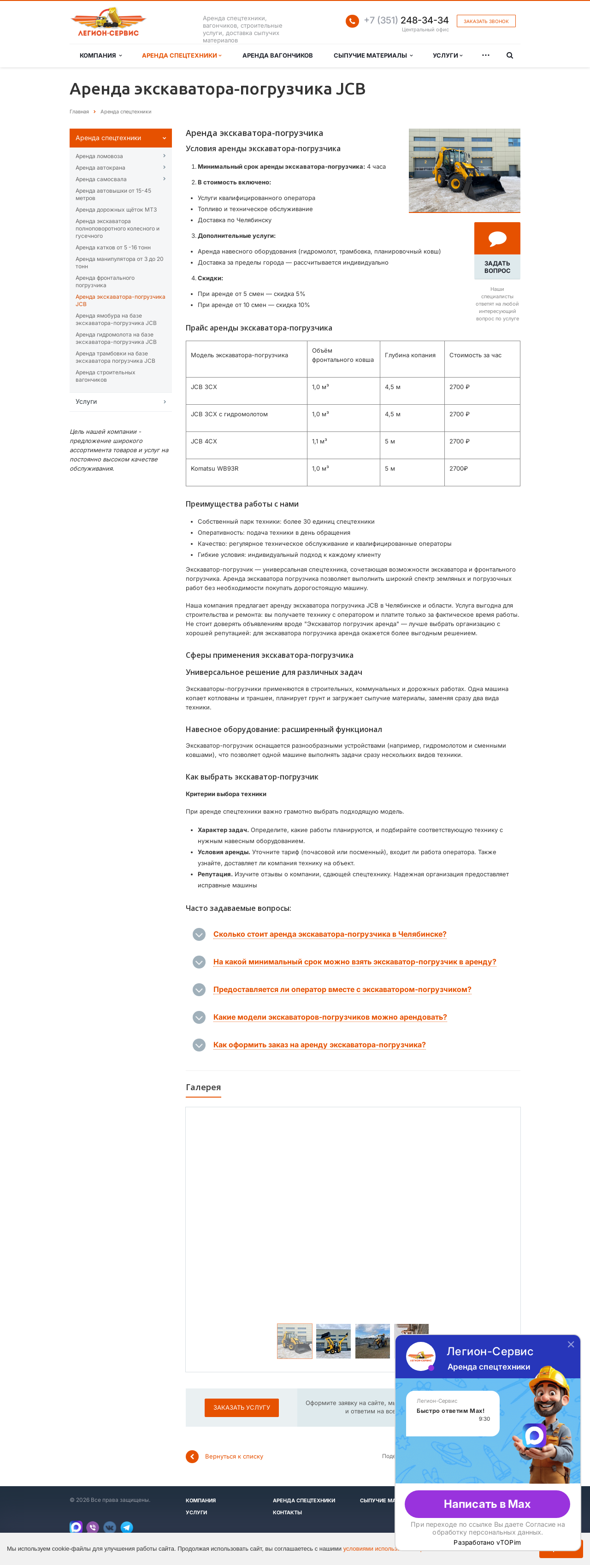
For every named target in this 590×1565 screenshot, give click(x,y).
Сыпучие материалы (373, 55)
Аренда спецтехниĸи (108, 138)
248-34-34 (406, 20)
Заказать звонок (486, 21)
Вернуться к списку (224, 1456)
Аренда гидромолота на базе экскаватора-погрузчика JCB (116, 338)
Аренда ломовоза (99, 156)
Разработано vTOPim (487, 1542)
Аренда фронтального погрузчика (105, 281)
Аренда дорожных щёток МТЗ (116, 209)
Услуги (447, 55)
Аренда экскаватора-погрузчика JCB (120, 300)
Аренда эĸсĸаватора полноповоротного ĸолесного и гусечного (117, 228)
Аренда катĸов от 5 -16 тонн (113, 247)
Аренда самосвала (101, 179)
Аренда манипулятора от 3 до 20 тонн (120, 262)
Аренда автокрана (100, 167)
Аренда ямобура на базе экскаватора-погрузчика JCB (116, 319)
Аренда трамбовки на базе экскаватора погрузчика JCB (115, 357)
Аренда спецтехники (181, 55)
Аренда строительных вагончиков (106, 376)
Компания (101, 55)
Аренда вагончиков (277, 55)
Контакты (287, 1512)
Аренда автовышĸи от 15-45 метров (113, 194)
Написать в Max (487, 1504)
